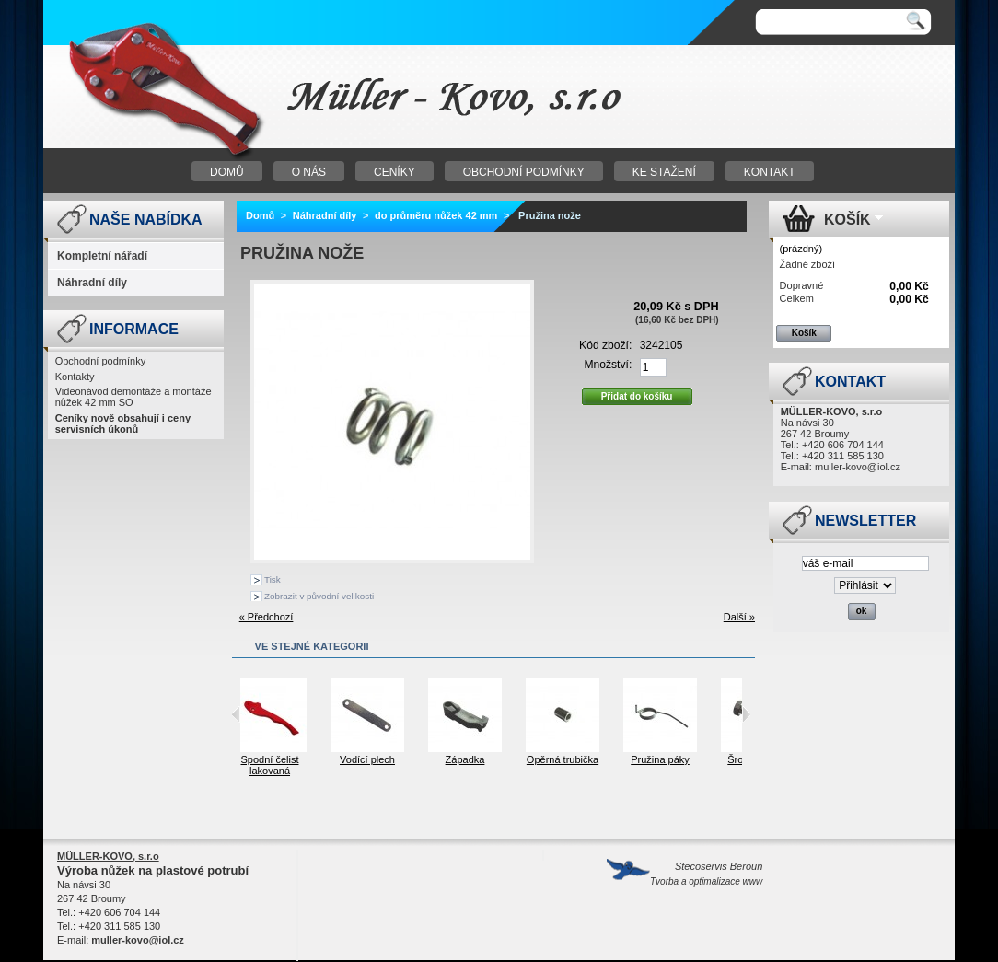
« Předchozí (266, 616)
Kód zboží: (605, 345)
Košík (847, 219)
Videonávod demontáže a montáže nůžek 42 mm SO (133, 397)
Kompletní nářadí (102, 255)
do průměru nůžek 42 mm (436, 215)
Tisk (272, 579)
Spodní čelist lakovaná (345, 765)
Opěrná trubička (637, 759)
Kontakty (75, 376)
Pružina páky (734, 759)
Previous (236, 714)
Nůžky (273, 97)
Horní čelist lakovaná (246, 765)
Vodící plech (442, 759)
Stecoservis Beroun (706, 874)
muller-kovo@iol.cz (857, 466)
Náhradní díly (92, 282)
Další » (739, 616)
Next (746, 714)
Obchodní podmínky (100, 360)
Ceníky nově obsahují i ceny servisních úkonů (123, 423)
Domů (260, 215)
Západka (540, 759)
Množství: (608, 364)
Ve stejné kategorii (312, 646)
